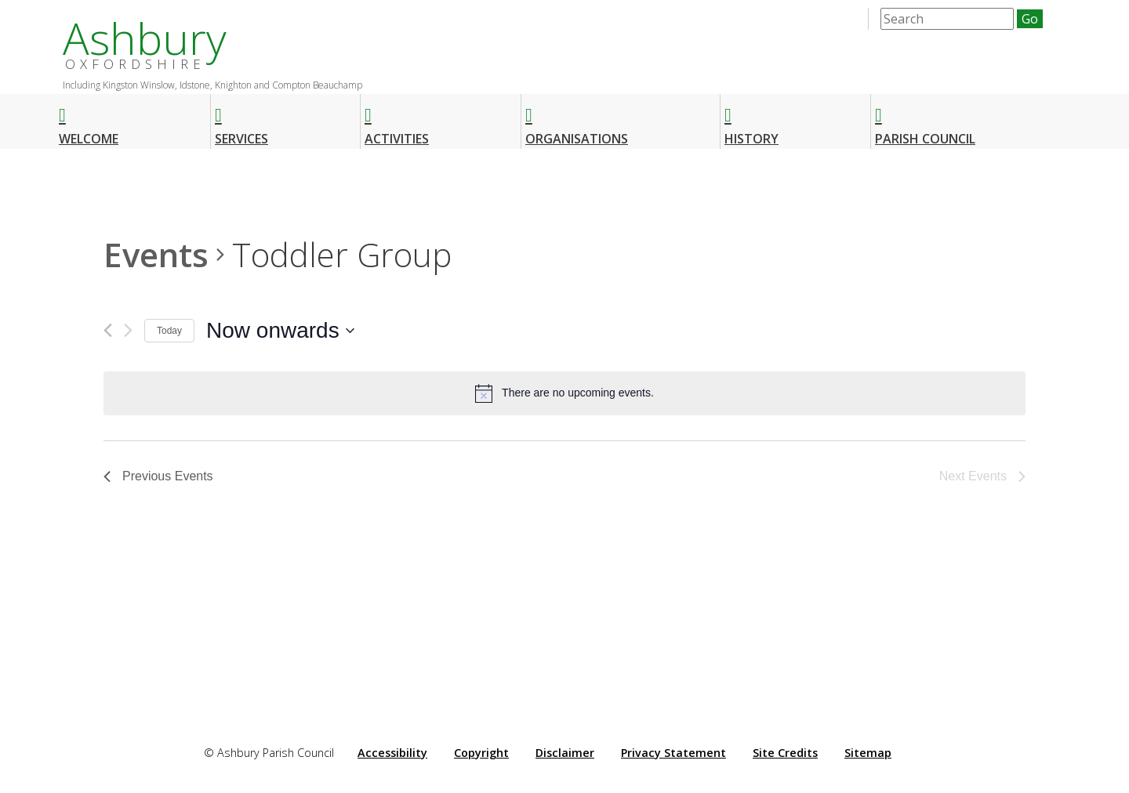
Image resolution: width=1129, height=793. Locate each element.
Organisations (576, 119)
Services (241, 119)
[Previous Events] (107, 330)
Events (156, 254)
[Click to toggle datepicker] (280, 330)
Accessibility (392, 752)
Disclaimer (564, 752)
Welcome (88, 119)
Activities (397, 119)
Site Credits (785, 752)
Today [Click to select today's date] (169, 330)
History (751, 119)
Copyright (481, 752)
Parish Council (925, 119)
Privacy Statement (673, 752)
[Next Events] (128, 330)
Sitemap (867, 752)
